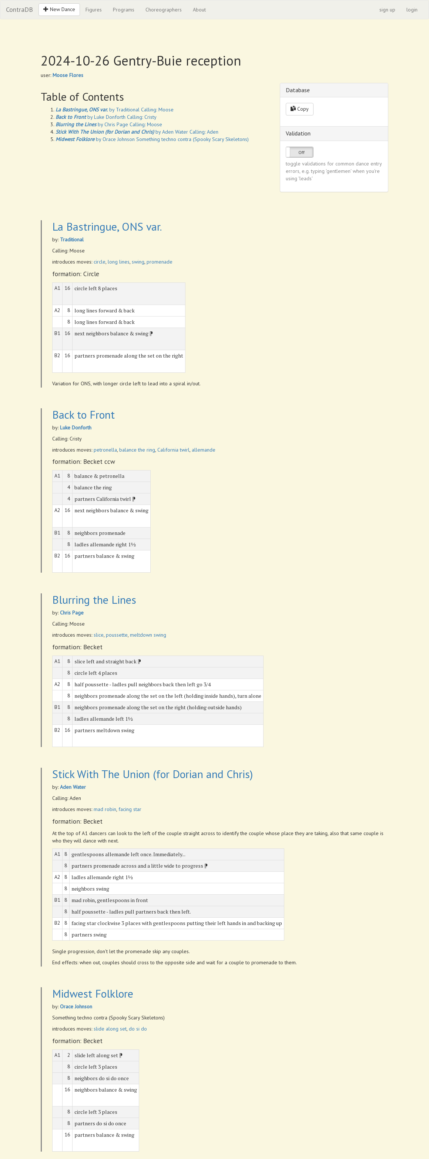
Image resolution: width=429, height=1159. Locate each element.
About (199, 9)
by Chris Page (92, 124)
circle (99, 261)
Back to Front (83, 414)
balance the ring (137, 449)
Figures (94, 9)
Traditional (72, 239)
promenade (159, 261)
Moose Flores (68, 75)
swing (138, 261)
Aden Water (73, 787)
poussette (117, 635)
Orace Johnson (76, 1006)
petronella (105, 449)
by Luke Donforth (90, 117)
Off (301, 152)
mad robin (105, 809)
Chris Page (72, 612)
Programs (123, 9)
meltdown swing (148, 635)
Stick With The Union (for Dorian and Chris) (152, 774)
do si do (138, 1028)
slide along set (110, 1028)
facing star (129, 809)
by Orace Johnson (95, 139)
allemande (203, 449)
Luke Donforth (75, 427)
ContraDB (19, 9)
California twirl (173, 449)
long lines (119, 261)
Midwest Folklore (92, 993)
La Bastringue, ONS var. (107, 226)
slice (99, 635)
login (412, 9)
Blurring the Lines (94, 599)
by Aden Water (122, 131)
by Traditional (98, 109)
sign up (387, 9)
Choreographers (163, 9)
